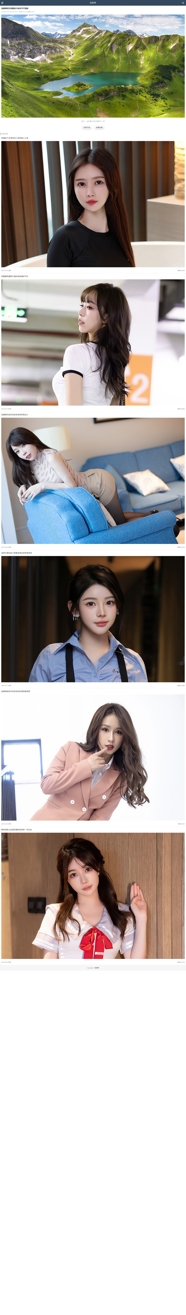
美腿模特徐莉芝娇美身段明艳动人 (14, 415)
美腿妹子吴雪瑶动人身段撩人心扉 (14, 138)
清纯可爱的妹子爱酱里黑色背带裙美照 (16, 553)
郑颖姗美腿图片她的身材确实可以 (14, 276)
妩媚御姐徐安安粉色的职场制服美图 (15, 691)
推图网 (93, 3)
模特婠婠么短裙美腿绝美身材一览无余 (16, 830)
